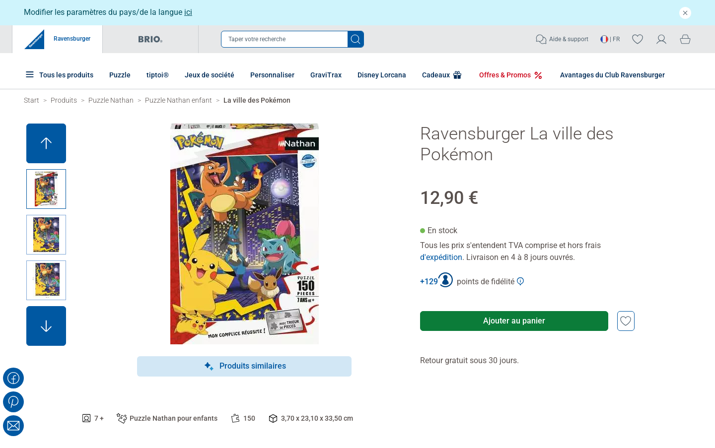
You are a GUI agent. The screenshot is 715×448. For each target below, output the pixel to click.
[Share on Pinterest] (13, 401)
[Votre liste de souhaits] (638, 38)
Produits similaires (244, 367)
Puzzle (120, 75)
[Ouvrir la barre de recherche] (292, 39)
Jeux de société (209, 75)
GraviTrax (326, 75)
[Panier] (685, 38)
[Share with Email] (13, 425)
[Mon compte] (661, 39)
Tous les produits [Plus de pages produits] (58, 74)
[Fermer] (685, 12)
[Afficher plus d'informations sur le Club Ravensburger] (520, 281)
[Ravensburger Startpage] (31, 100)
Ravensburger (57, 39)
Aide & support (561, 39)
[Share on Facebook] (13, 378)
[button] (46, 143)
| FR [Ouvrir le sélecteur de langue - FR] (610, 39)
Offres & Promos (504, 75)
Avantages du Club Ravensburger (605, 75)
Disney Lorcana (382, 75)
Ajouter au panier (514, 320)
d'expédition (441, 257)
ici (188, 12)
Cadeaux (435, 75)
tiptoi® (157, 75)
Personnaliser (272, 75)
